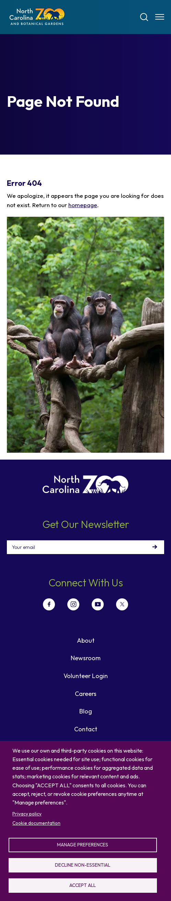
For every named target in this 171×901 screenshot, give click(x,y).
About (85, 640)
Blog (85, 711)
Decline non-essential (82, 865)
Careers (85, 694)
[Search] (144, 17)
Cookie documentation (36, 823)
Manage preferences (82, 845)
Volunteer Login (86, 676)
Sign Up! (155, 547)
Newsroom (86, 658)
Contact (85, 729)
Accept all (82, 885)
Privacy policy (27, 814)
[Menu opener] (159, 16)
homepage (82, 205)
